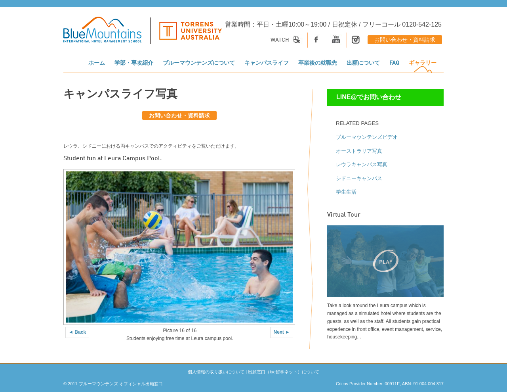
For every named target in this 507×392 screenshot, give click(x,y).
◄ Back (77, 332)
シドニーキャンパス (359, 178)
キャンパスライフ (266, 63)
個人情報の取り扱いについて (216, 371)
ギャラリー (422, 63)
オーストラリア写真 (359, 151)
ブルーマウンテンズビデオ (367, 137)
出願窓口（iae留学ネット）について (283, 371)
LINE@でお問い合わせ (368, 97)
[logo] (142, 34)
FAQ (394, 63)
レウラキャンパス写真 (361, 164)
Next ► (281, 332)
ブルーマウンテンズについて (199, 63)
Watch (287, 40)
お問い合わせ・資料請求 (404, 40)
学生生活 (346, 192)
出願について (363, 63)
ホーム (96, 63)
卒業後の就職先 (317, 63)
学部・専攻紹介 (133, 63)
